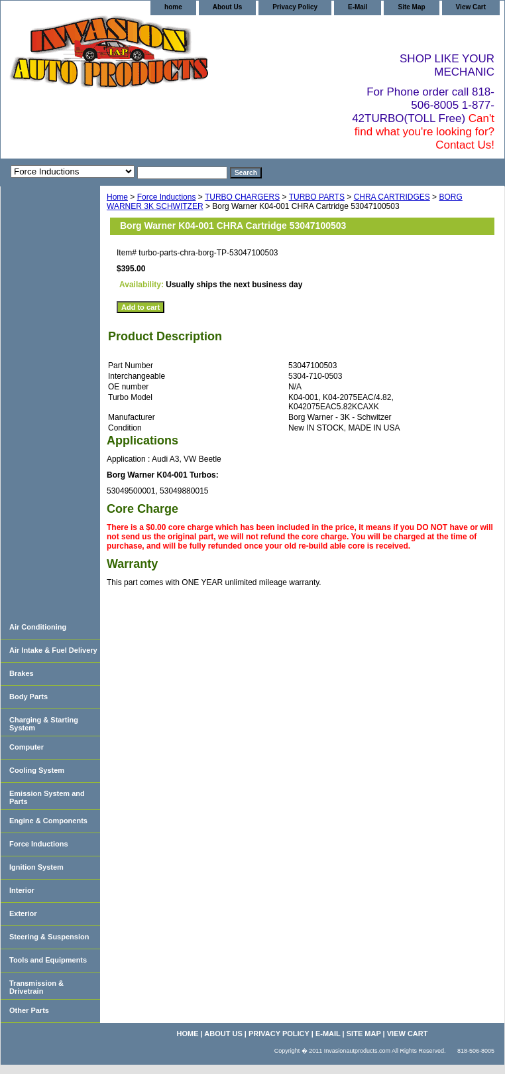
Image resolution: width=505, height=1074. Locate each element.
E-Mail (357, 7)
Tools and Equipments (48, 960)
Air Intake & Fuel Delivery (53, 650)
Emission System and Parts (47, 797)
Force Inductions (166, 197)
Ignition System (36, 867)
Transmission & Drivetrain (36, 987)
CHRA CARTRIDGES (392, 197)
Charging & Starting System (43, 724)
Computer (26, 747)
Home (117, 197)
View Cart (471, 7)
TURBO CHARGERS (242, 197)
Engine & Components (48, 821)
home (173, 7)
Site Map (411, 7)
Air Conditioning (37, 627)
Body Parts (28, 697)
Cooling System (36, 770)
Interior (21, 890)
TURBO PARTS (317, 197)
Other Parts (29, 1010)
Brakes (21, 673)
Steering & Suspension (49, 937)
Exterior (23, 913)
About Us (227, 7)
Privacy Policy (294, 7)
